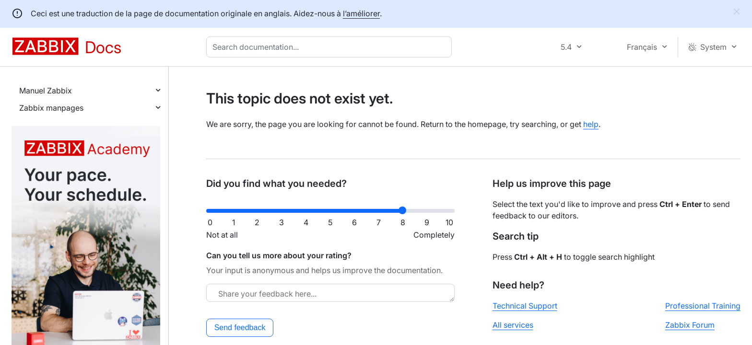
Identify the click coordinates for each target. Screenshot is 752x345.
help (591, 124)
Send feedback (240, 327)
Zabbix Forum (690, 325)
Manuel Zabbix (45, 90)
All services (513, 325)
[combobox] (331, 47)
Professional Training (702, 305)
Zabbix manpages (51, 108)
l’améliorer (361, 13)
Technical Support (525, 305)
